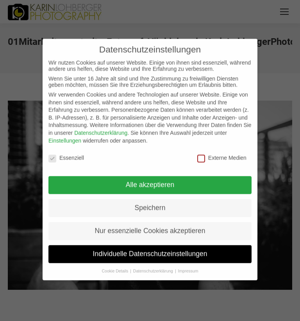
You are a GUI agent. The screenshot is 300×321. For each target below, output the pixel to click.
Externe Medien (221, 153)
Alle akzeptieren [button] (150, 180)
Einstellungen (64, 135)
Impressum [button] (188, 266)
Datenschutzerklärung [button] (153, 266)
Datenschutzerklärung (100, 128)
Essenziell (66, 153)
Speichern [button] (150, 203)
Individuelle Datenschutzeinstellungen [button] (150, 249)
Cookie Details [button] (116, 266)
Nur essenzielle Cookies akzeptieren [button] (150, 226)
